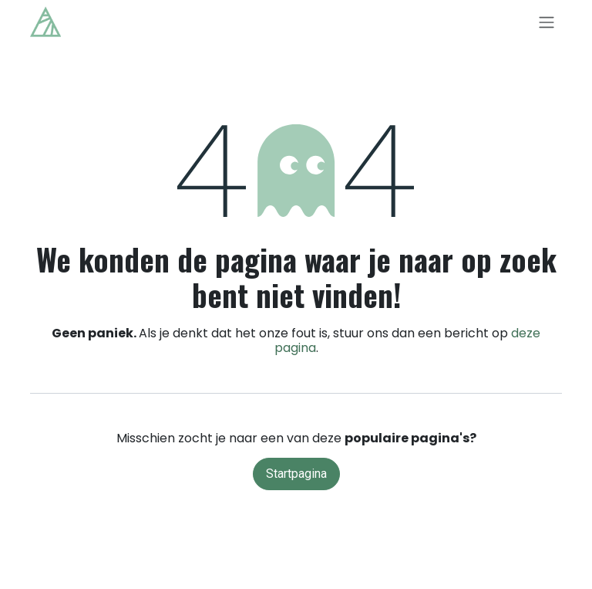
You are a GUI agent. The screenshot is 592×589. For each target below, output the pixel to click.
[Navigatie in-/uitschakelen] (546, 22)
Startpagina (296, 473)
